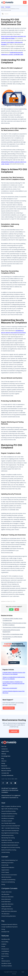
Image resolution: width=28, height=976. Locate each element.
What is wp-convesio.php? (10, 688)
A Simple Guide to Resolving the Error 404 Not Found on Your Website (14, 673)
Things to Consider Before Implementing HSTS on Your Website (14, 678)
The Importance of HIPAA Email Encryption (14, 627)
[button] (11, 609)
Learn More (14, 731)
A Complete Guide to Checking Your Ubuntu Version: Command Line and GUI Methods (13, 683)
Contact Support (8, 708)
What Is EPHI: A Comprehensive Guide (13, 634)
